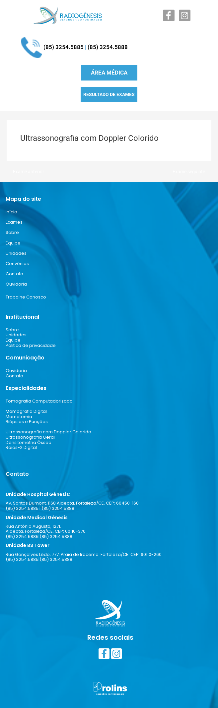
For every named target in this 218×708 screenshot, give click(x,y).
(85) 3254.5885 (63, 47)
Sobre (12, 232)
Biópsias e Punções (27, 421)
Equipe (13, 243)
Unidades (16, 253)
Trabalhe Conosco (26, 297)
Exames (14, 222)
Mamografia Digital (26, 411)
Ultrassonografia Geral (30, 437)
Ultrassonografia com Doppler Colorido (48, 432)
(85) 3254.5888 (108, 47)
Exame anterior (25, 172)
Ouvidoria (16, 284)
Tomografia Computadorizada (39, 401)
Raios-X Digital (21, 447)
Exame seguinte (192, 172)
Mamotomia (19, 416)
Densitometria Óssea (28, 442)
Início (11, 212)
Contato (14, 274)
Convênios (17, 263)
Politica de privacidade (31, 345)
